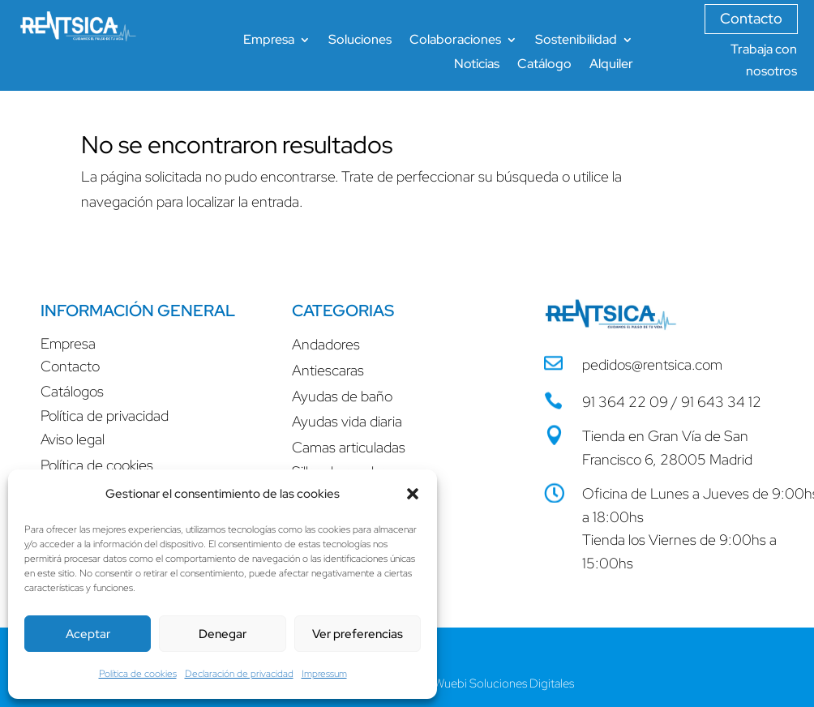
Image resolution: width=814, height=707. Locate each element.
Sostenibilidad (576, 41)
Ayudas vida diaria (347, 421)
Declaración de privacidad (239, 673)
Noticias (476, 65)
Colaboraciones (455, 41)
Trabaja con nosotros (763, 60)
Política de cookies (138, 673)
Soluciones (360, 41)
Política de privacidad (105, 415)
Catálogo (544, 65)
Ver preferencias (357, 634)
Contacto (751, 18)
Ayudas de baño (342, 396)
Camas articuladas (348, 447)
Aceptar (88, 634)
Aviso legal (73, 439)
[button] (413, 494)
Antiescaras (328, 370)
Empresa (268, 41)
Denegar (222, 634)
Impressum (324, 673)
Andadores (326, 344)
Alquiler (611, 65)
